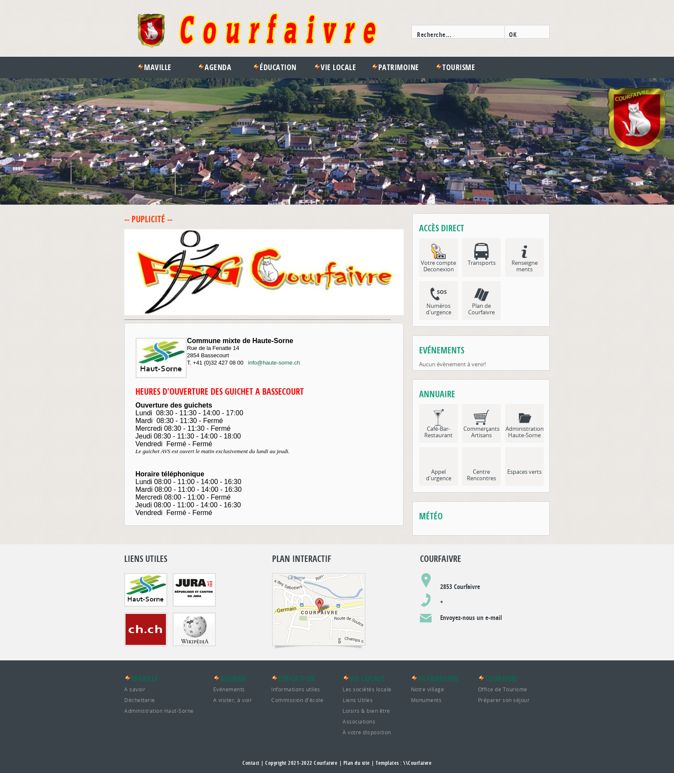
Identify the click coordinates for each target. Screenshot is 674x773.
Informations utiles (295, 689)
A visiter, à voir (232, 699)
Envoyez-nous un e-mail (471, 617)
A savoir (134, 689)
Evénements (229, 689)
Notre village (427, 689)
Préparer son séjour (504, 699)
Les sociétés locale (367, 689)
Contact (251, 763)
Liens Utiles (358, 699)
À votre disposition (367, 732)
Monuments (426, 699)
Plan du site (356, 763)
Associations (359, 721)
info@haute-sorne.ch (274, 362)
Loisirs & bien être (366, 710)
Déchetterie (139, 699)
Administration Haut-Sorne (159, 710)
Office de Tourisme (502, 689)
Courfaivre (325, 763)
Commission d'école (297, 699)
